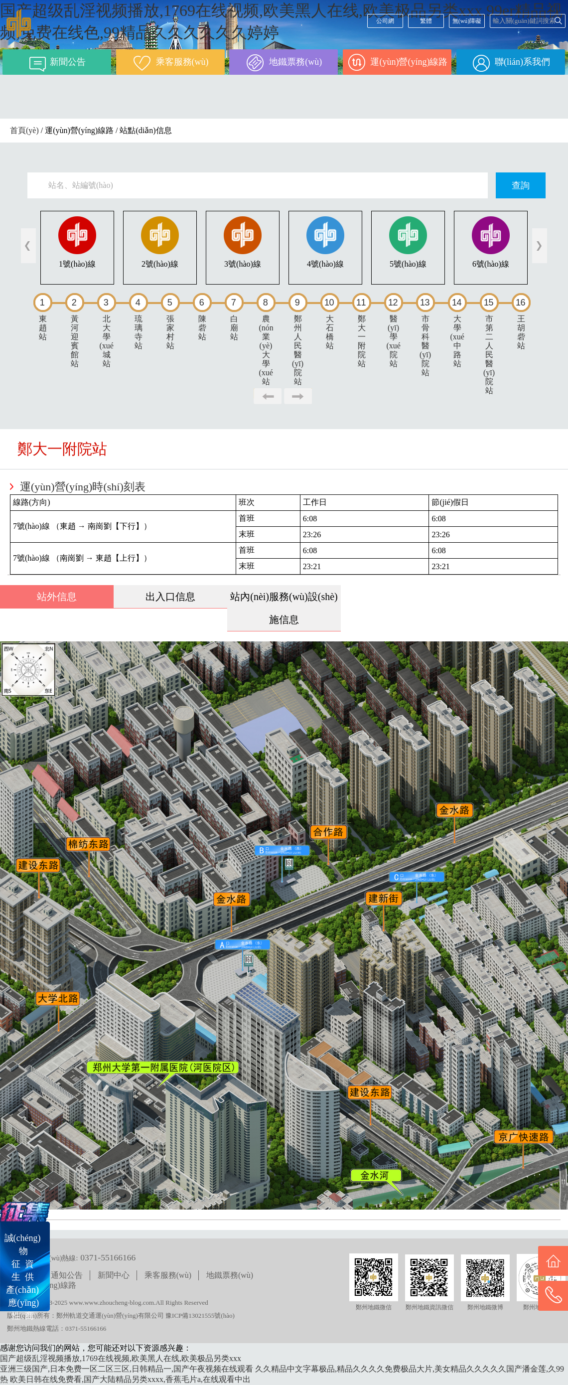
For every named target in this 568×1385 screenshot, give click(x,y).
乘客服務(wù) (167, 1275)
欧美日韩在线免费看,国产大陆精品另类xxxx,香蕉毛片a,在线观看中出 (130, 1379)
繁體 (426, 20)
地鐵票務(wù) (229, 1275)
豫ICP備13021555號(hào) (200, 1315)
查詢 (521, 185)
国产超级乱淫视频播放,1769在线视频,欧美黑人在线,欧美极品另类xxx (120, 1358)
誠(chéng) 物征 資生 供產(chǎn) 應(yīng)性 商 (22, 1277)
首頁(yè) (24, 130)
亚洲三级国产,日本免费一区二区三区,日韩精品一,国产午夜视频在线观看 (126, 1369)
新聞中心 (114, 1275)
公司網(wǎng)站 (385, 22)
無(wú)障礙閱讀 (467, 22)
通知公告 (67, 1275)
